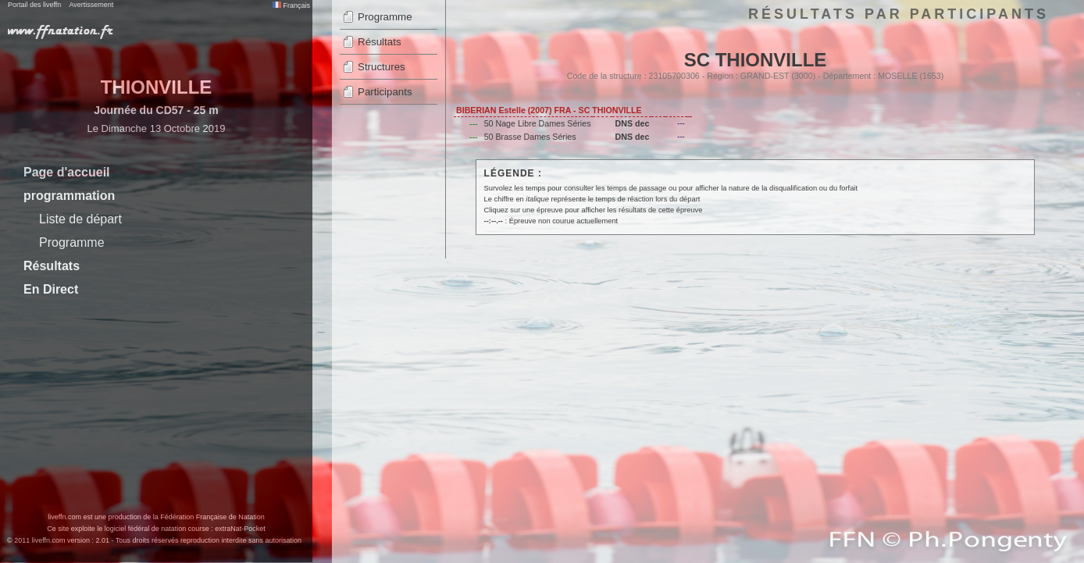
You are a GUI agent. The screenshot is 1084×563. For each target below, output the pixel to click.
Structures (381, 67)
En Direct (50, 289)
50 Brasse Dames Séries (530, 136)
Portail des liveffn (34, 5)
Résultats (51, 266)
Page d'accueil (66, 172)
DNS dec (632, 123)
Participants (385, 92)
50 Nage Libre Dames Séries (537, 123)
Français (291, 5)
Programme (72, 242)
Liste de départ (80, 219)
